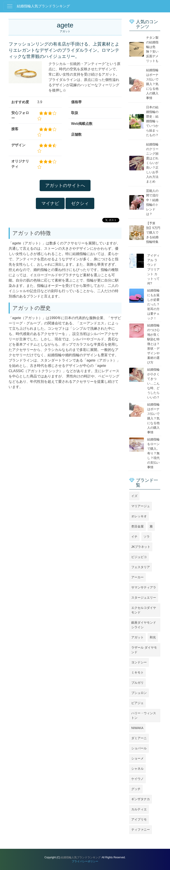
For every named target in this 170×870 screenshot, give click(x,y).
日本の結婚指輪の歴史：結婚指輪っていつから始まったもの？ (152, 121)
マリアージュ (140, 506)
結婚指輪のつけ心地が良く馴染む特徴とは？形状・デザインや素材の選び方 (153, 344)
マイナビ (50, 203)
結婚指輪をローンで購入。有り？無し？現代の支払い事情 (153, 453)
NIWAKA (137, 728)
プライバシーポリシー (85, 861)
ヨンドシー (139, 662)
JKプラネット (140, 546)
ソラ (146, 536)
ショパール (139, 748)
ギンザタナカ (140, 799)
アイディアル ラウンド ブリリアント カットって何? (153, 269)
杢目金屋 (137, 526)
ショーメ (137, 758)
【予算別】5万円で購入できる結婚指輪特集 (153, 232)
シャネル (137, 768)
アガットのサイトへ (65, 185)
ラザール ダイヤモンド (144, 650)
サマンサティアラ (143, 587)
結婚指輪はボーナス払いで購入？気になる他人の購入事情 (152, 84)
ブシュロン (139, 693)
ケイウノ (137, 779)
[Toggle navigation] (10, 6)
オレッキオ (139, 516)
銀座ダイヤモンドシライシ (143, 625)
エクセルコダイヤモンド (143, 610)
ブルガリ (137, 682)
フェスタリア (140, 567)
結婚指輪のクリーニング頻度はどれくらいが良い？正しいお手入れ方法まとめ (152, 163)
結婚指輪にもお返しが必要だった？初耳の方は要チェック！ (153, 304)
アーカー (137, 577)
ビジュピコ (139, 557)
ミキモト (137, 672)
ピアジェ (137, 703)
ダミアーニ (139, 738)
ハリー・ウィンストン (143, 715)
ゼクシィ (80, 203)
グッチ (136, 789)
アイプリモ (139, 819)
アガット (137, 637)
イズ (134, 496)
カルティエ (139, 809)
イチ (134, 536)
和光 (153, 637)
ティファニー (140, 829)
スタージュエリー (143, 597)
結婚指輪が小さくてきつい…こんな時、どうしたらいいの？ (153, 383)
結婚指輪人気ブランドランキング (43, 6)
